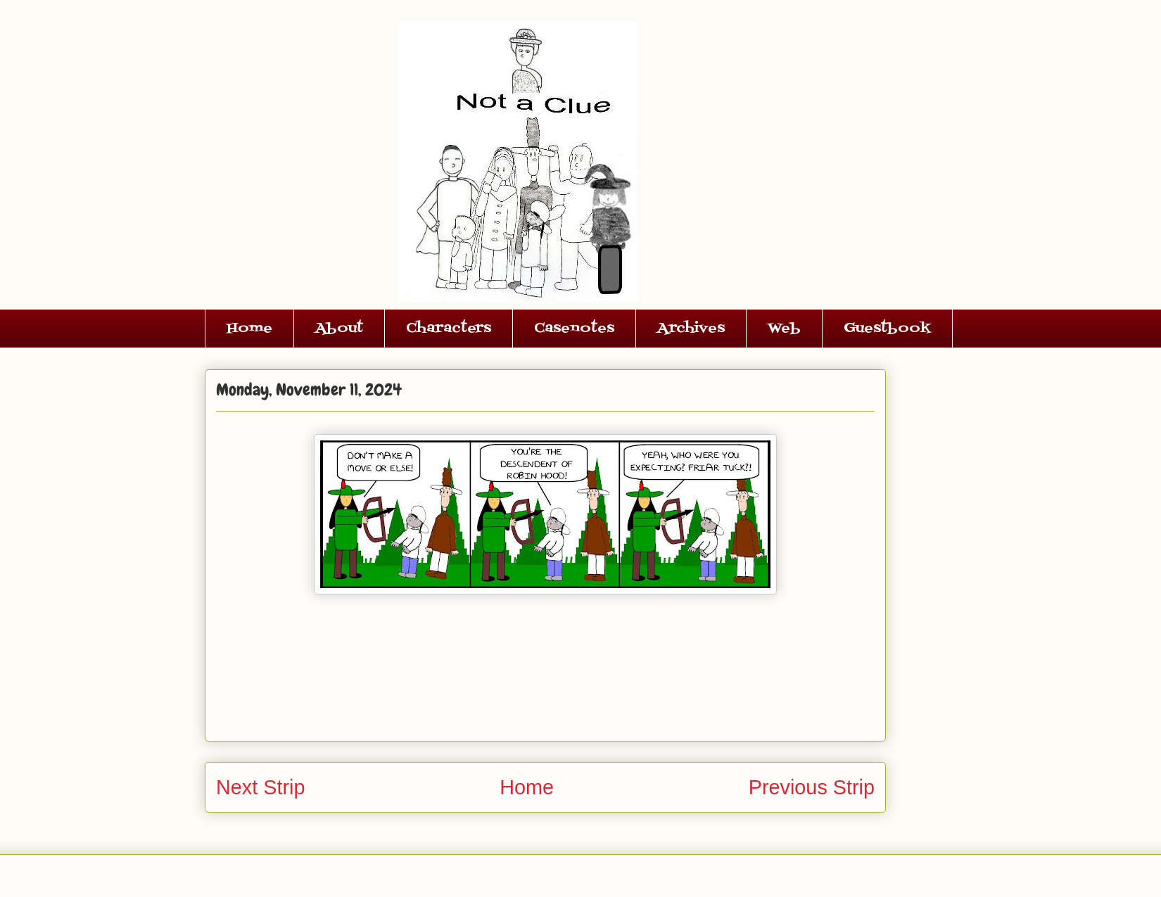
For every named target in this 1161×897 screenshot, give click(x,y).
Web (784, 328)
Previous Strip (812, 787)
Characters (448, 328)
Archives (691, 328)
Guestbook (887, 328)
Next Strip (260, 787)
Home (249, 328)
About (339, 328)
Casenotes (574, 328)
